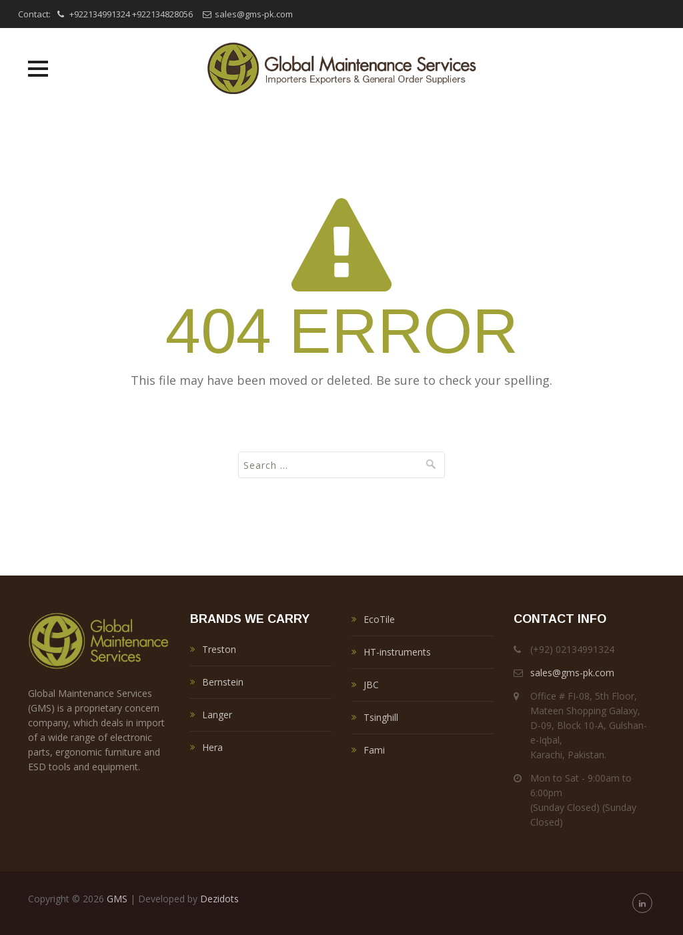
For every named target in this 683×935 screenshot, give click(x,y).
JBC (371, 684)
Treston (219, 649)
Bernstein (222, 682)
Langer (217, 714)
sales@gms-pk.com (254, 14)
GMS (117, 898)
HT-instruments (397, 652)
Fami (374, 750)
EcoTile (379, 619)
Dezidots (219, 898)
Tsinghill (381, 717)
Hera (212, 747)
